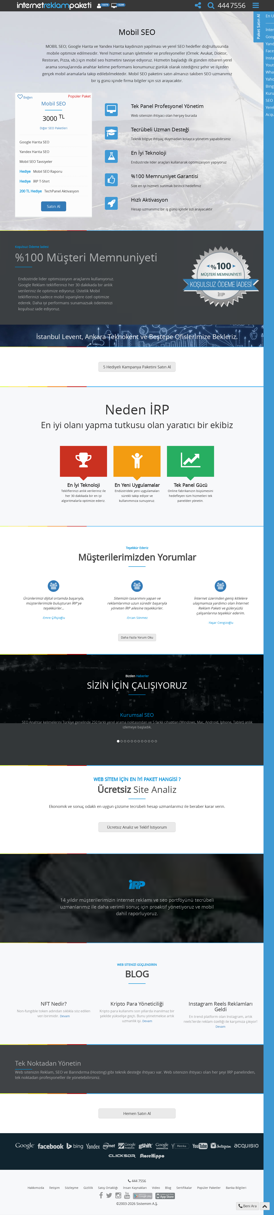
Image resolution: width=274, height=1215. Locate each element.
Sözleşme (71, 1188)
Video (156, 1188)
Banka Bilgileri (236, 1188)
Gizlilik (88, 1188)
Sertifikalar (184, 1188)
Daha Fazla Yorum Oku (137, 637)
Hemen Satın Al (137, 1113)
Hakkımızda (36, 1188)
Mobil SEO (53, 103)
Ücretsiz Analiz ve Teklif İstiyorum (137, 827)
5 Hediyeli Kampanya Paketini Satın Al (137, 366)
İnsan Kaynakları (135, 1188)
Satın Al (54, 206)
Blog (168, 1188)
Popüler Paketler (209, 1188)
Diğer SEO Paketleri (53, 128)
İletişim (54, 1188)
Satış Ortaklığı (108, 1188)
